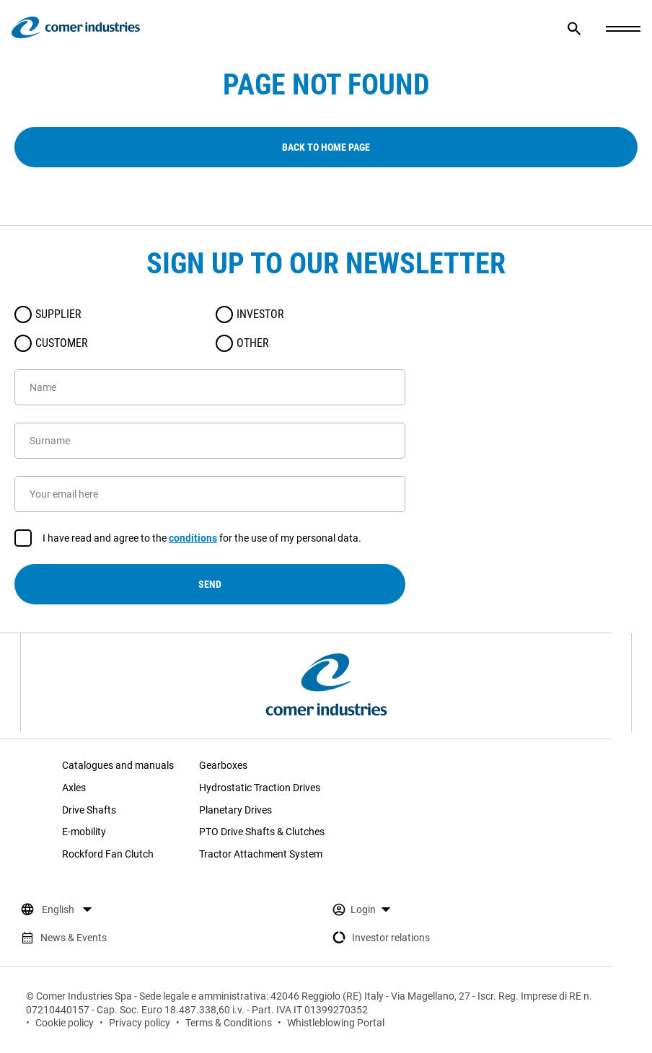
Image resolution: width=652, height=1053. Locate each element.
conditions (193, 538)
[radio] (23, 314)
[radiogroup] (209, 329)
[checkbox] (23, 538)
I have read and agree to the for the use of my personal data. (202, 538)
